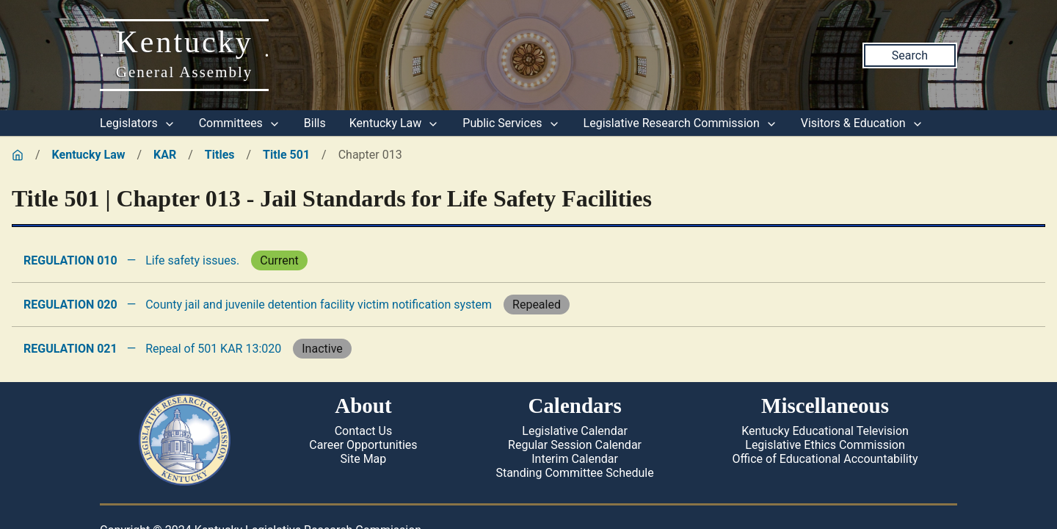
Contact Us (364, 431)
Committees (239, 123)
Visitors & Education (862, 123)
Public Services (510, 123)
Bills (315, 123)
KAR (164, 155)
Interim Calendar (574, 459)
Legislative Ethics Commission (825, 445)
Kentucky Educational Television (825, 431)
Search (910, 55)
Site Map (364, 459)
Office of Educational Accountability (825, 459)
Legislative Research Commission (680, 123)
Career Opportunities (363, 445)
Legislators (137, 123)
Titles (220, 155)
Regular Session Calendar (575, 445)
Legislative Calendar (575, 431)
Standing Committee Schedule (574, 473)
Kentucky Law (394, 123)
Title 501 (286, 155)
